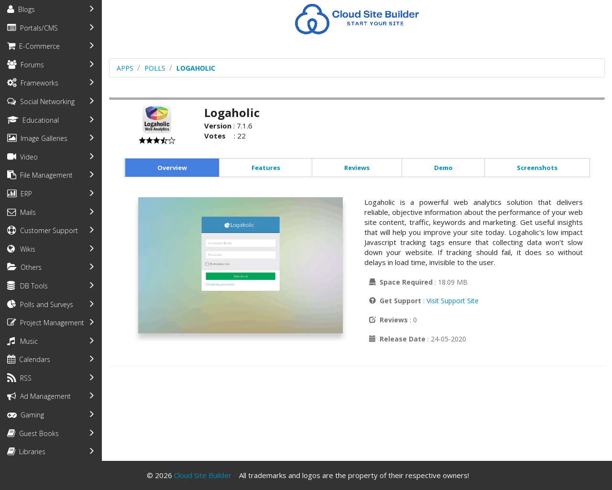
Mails (21, 212)
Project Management (45, 322)
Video (22, 156)
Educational (33, 120)
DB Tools (27, 285)
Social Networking (41, 101)
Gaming (25, 414)
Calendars (28, 359)
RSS (19, 378)
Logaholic (195, 68)
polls (154, 68)
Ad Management (39, 396)
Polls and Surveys (40, 304)
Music (22, 341)
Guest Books (33, 433)
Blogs (21, 9)
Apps (125, 68)
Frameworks (32, 82)
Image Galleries (37, 138)
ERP (19, 193)
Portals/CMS (32, 27)
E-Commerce (33, 46)
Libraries (26, 451)
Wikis (21, 249)
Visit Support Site (452, 300)
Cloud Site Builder (202, 475)
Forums (25, 64)
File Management (40, 175)
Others (24, 267)
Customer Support (42, 230)
